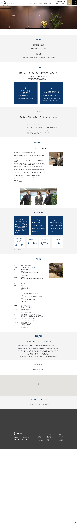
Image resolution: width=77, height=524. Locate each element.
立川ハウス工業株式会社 (25, 380)
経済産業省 (34, 342)
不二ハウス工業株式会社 (25, 381)
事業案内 (39, 512)
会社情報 (39, 510)
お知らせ (39, 509)
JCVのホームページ (37, 428)
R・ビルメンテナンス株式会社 (26, 382)
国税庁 (29, 342)
